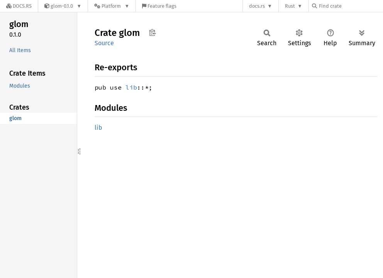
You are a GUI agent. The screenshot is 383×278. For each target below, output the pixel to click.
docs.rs (257, 6)
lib (131, 87)
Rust (290, 6)
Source (104, 43)
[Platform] (112, 6)
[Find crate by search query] (350, 6)
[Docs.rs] (19, 6)
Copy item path (152, 32)
